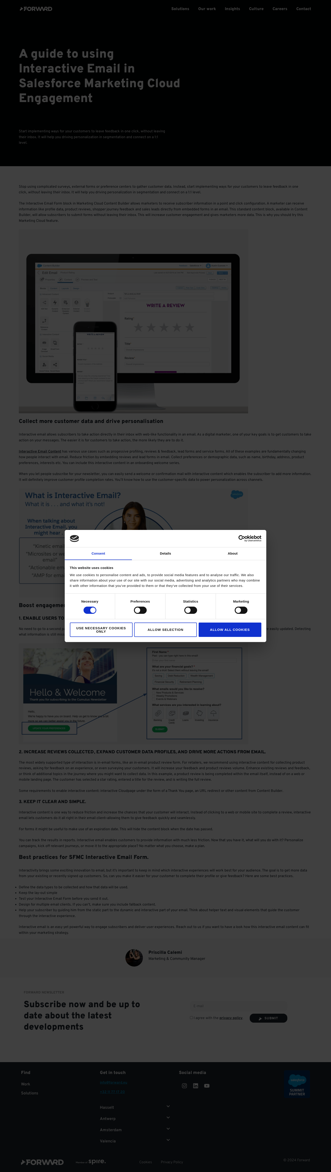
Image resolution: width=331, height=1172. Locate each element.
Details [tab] (165, 553)
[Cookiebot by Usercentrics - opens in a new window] (241, 538)
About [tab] (233, 553)
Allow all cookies (230, 630)
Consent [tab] (98, 553)
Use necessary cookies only (101, 629)
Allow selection (165, 630)
